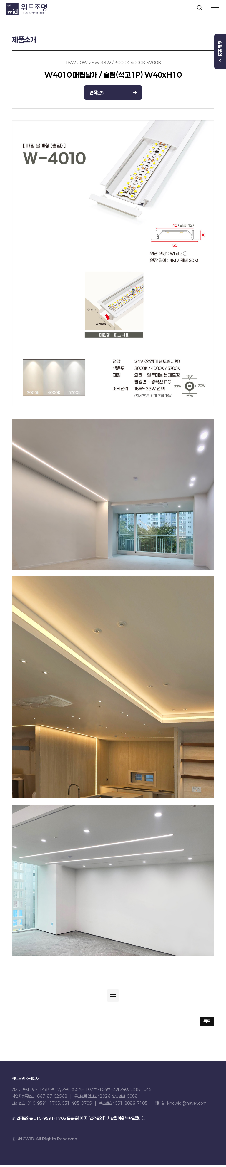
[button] (113, 996)
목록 (206, 1022)
